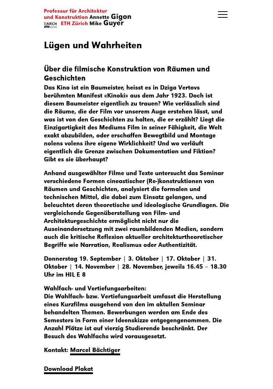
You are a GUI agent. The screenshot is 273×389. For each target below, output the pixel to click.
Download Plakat (68, 368)
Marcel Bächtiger (95, 349)
